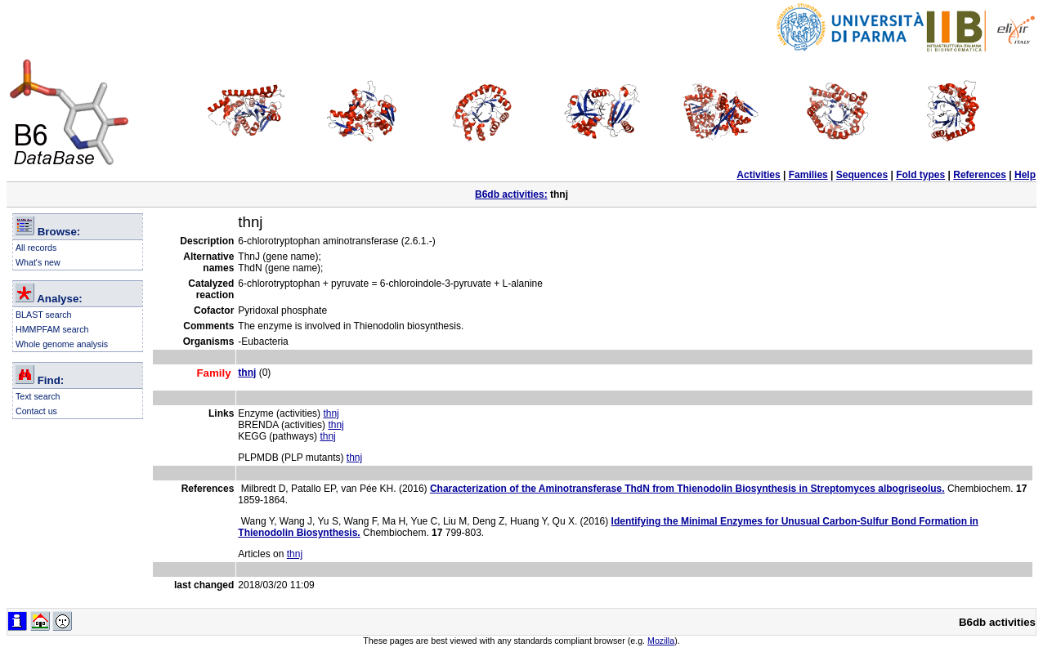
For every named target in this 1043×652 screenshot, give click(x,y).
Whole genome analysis (62, 344)
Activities (758, 175)
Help (1025, 175)
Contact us (36, 411)
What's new (38, 262)
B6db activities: (511, 194)
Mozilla (660, 640)
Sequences (862, 175)
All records (36, 247)
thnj (330, 413)
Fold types (920, 175)
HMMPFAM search (52, 329)
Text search (38, 396)
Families (808, 175)
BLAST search (44, 314)
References (979, 175)
